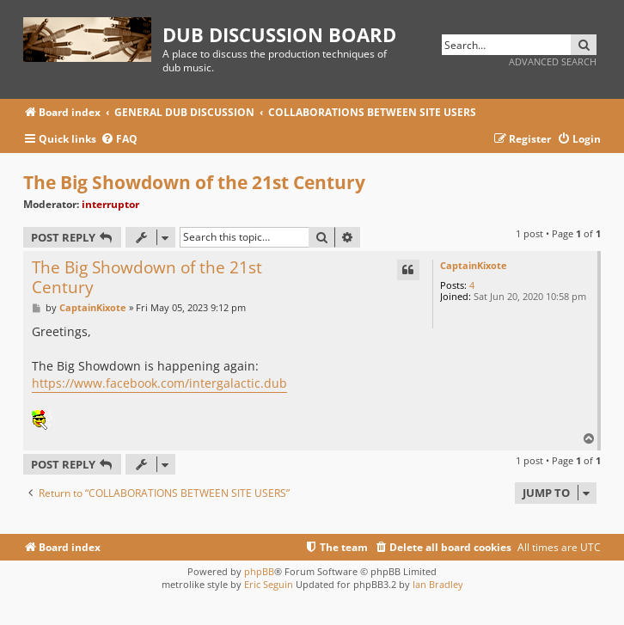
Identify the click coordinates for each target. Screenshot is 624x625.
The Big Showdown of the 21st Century (194, 182)
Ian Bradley (438, 584)
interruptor (110, 204)
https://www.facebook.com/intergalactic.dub (159, 383)
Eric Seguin (268, 584)
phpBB (259, 571)
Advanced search (552, 61)
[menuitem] (119, 139)
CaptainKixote (473, 265)
